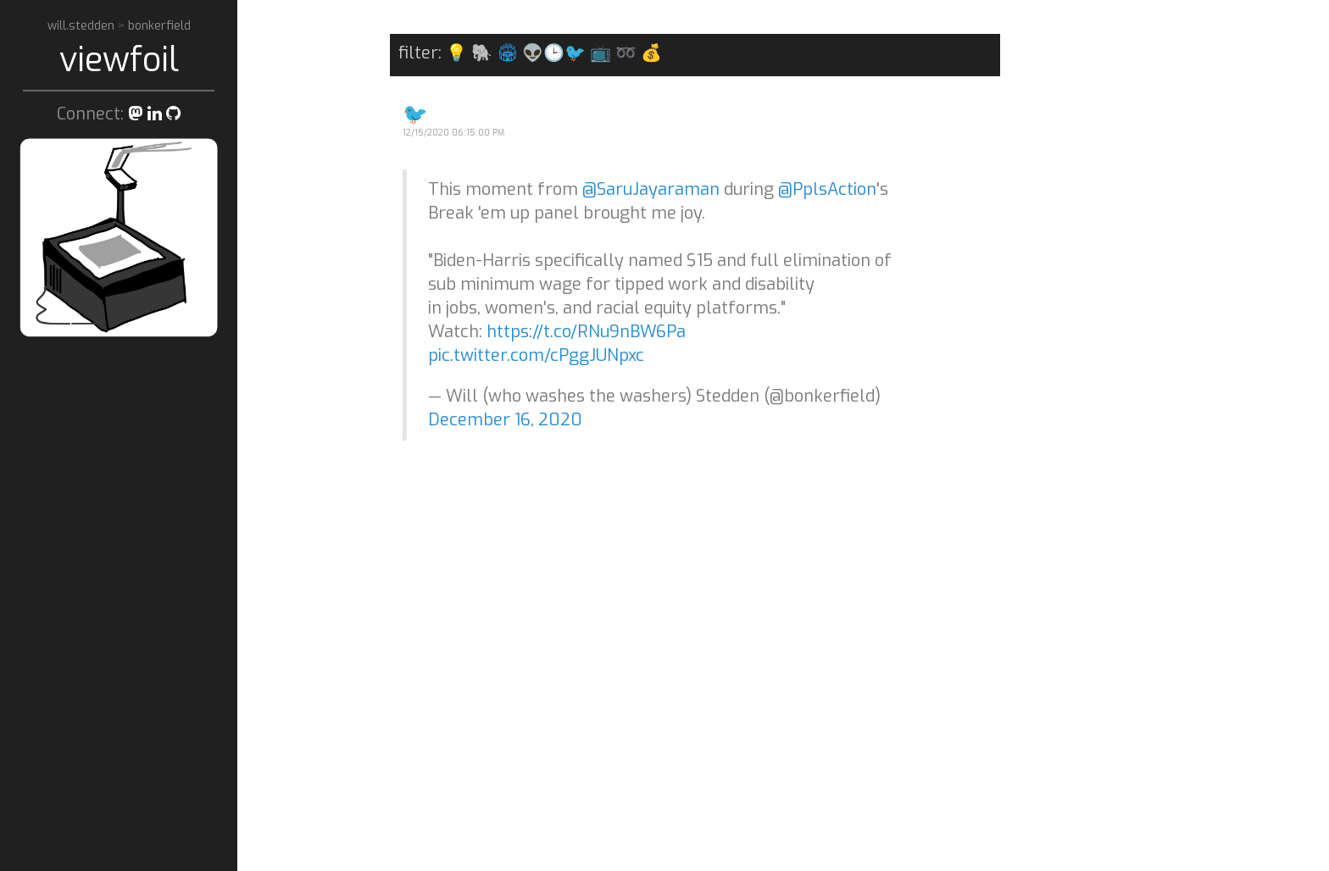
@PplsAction (827, 189)
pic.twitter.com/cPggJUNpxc (536, 355)
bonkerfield (159, 26)
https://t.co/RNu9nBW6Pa (586, 331)
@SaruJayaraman (651, 189)
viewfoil (119, 59)
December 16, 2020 (505, 419)
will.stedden (82, 26)
